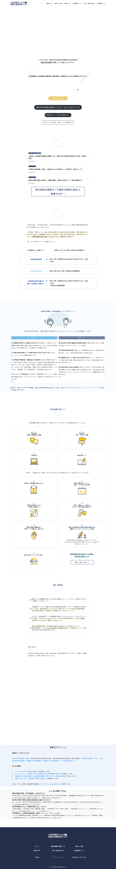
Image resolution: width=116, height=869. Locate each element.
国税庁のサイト (38, 242)
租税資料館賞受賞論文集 (86, 527)
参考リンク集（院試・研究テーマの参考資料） (58, 122)
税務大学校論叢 (73, 527)
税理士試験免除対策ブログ (60, 867)
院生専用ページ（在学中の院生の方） (58, 115)
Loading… (58, 700)
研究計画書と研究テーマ (26, 811)
